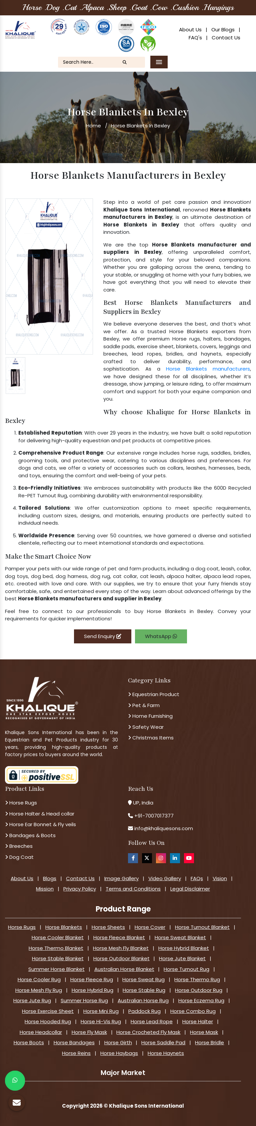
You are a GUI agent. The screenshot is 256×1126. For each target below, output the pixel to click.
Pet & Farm (144, 705)
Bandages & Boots (30, 835)
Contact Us (226, 37)
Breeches (19, 846)
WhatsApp (161, 636)
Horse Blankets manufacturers (208, 368)
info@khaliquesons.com (163, 828)
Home (93, 125)
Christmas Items (151, 737)
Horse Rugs (21, 802)
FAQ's (195, 37)
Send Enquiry (102, 636)
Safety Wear (146, 726)
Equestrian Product (153, 694)
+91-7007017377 (154, 815)
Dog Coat (19, 857)
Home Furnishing (150, 715)
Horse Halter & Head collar (39, 813)
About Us (190, 29)
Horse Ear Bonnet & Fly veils (40, 824)
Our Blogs (223, 29)
